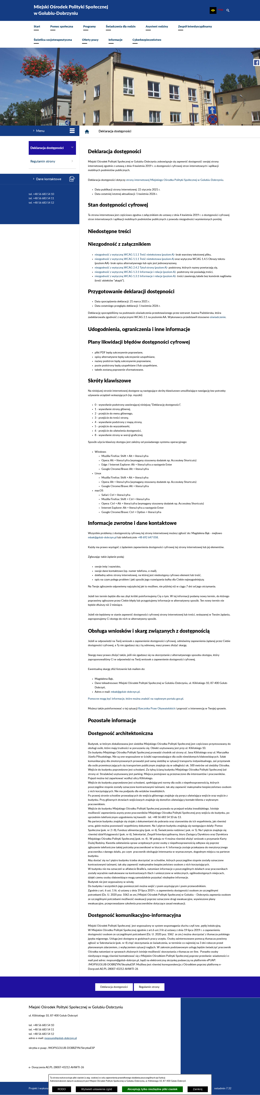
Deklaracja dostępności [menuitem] (52, 147)
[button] (213, 10)
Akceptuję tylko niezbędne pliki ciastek (152, 1089)
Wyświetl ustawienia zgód (96, 1089)
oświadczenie (218, 317)
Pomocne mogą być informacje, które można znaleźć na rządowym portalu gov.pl (135, 698)
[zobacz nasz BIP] (220, 10)
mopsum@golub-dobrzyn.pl (60, 1038)
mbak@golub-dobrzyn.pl (102, 537)
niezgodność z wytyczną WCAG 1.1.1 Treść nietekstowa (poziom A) (134, 254)
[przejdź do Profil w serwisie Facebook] (256, 62)
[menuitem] (37, 27)
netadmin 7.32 (222, 1088)
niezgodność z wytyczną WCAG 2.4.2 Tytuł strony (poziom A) (131, 267)
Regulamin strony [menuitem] (52, 161)
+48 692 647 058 (148, 537)
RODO (62, 1089)
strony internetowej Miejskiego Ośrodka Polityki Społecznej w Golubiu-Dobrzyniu (174, 180)
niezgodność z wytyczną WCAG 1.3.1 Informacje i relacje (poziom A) (135, 272)
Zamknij (197, 1089)
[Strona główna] (87, 132)
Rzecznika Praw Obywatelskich (156, 708)
